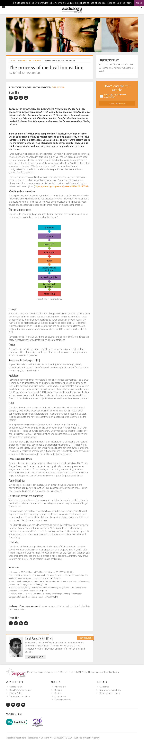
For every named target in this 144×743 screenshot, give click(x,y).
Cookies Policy (124, 3)
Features (22, 60)
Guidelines (104, 686)
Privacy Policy (15, 693)
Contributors (60, 696)
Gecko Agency (92, 738)
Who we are (60, 686)
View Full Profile (37, 657)
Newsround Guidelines (110, 690)
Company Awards (62, 699)
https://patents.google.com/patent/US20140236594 (61, 186)
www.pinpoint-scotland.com (105, 672)
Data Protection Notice (20, 690)
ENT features (35, 60)
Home (13, 60)
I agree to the (115, 96)
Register (58, 690)
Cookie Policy (15, 686)
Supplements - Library (109, 693)
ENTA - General (58, 87)
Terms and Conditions (19, 696)
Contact (58, 693)
